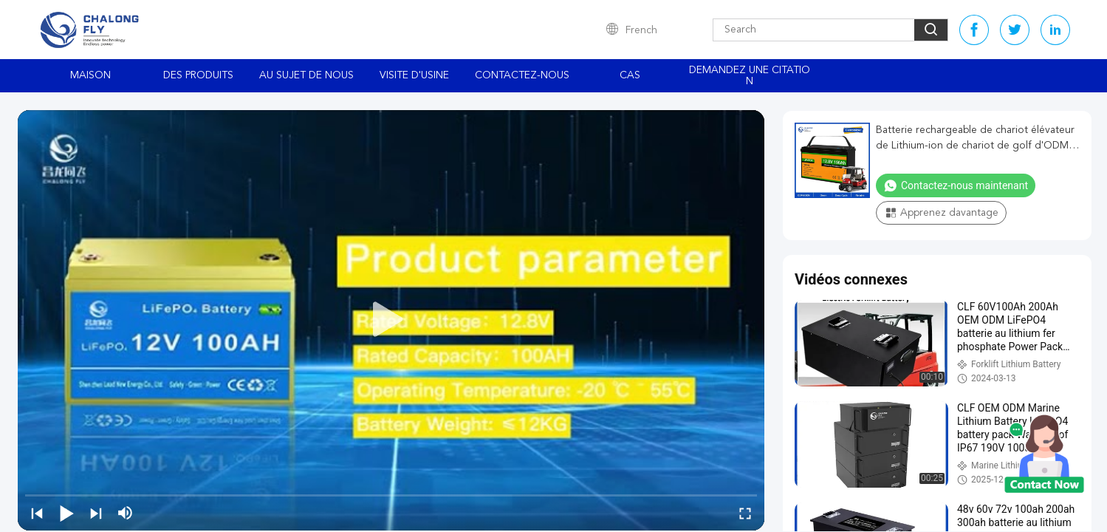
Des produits (198, 75)
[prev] (37, 513)
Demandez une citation (749, 75)
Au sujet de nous (306, 75)
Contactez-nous (522, 75)
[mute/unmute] (125, 513)
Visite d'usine (414, 75)
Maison (90, 75)
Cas (630, 75)
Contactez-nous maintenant (955, 185)
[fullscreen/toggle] (745, 513)
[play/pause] (66, 513)
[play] (391, 319)
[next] (96, 513)
